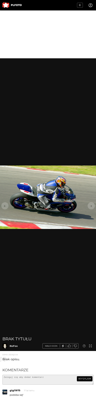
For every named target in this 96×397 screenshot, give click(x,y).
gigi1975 (15, 391)
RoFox (14, 345)
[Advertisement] (48, 34)
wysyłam (84, 378)
